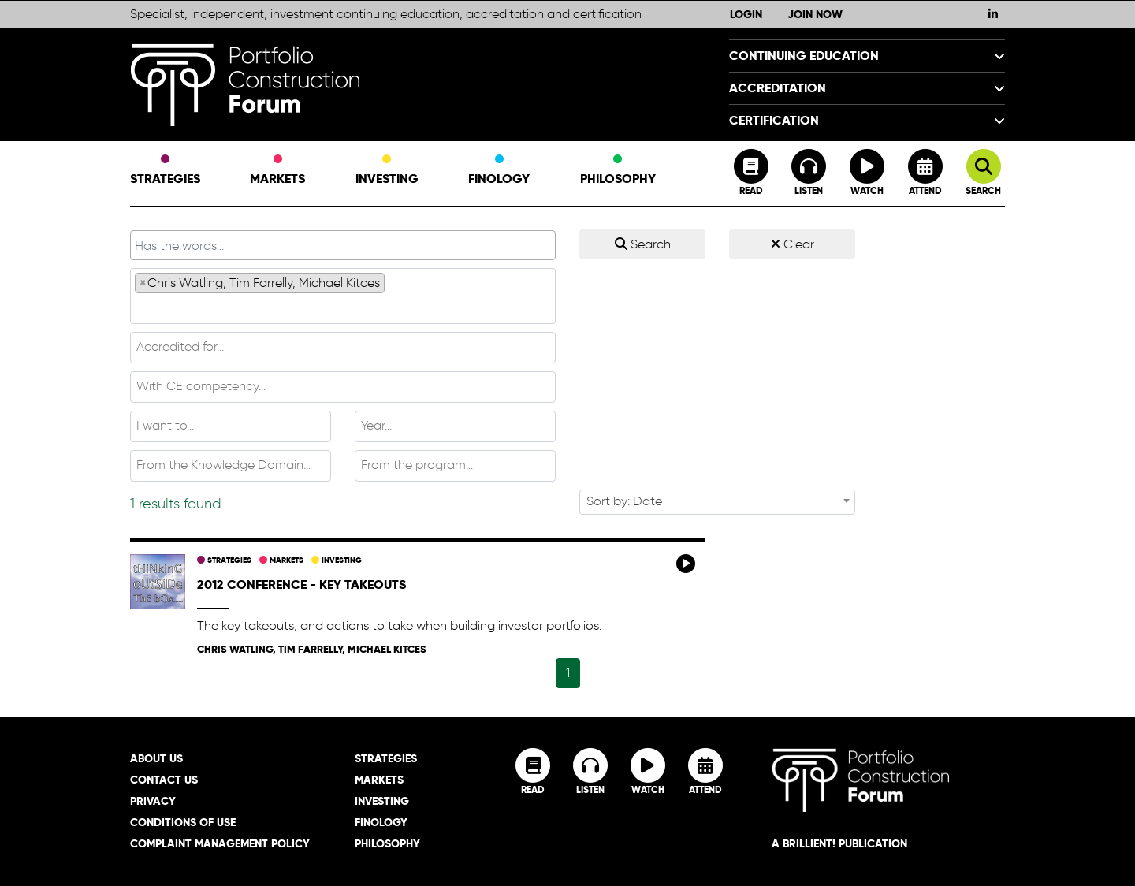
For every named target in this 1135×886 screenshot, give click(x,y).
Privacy (153, 801)
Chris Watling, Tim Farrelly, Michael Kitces (311, 649)
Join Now (815, 14)
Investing (387, 171)
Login (746, 14)
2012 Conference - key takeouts (301, 584)
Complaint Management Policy (220, 843)
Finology (499, 171)
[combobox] (343, 296)
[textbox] (343, 307)
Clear (792, 243)
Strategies (165, 171)
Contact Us (164, 779)
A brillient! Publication (839, 843)
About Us (156, 758)
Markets (277, 171)
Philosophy (618, 171)
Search (643, 243)
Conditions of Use (183, 822)
